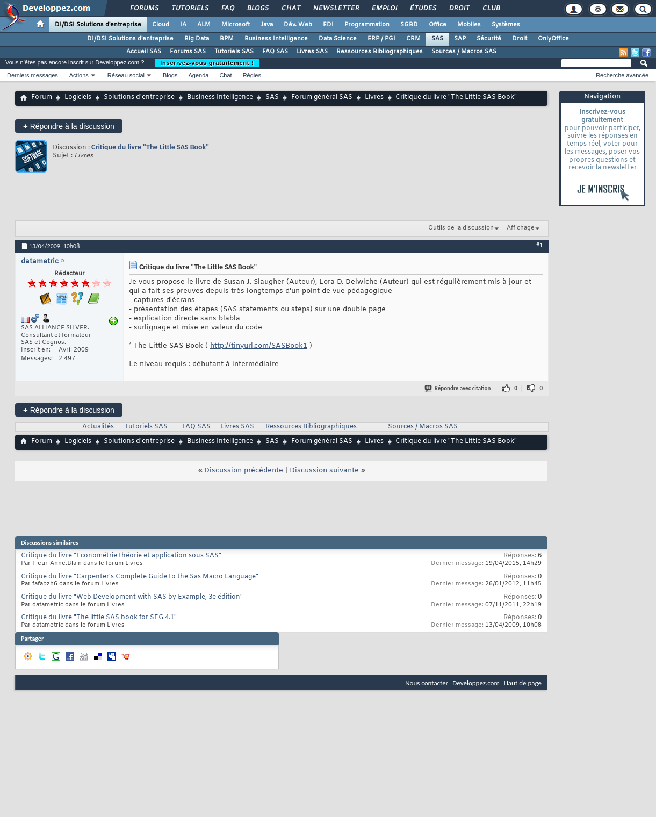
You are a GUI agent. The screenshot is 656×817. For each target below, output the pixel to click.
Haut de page (523, 683)
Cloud (160, 24)
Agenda (198, 75)
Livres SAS (312, 51)
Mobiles (469, 24)
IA (183, 24)
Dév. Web (298, 24)
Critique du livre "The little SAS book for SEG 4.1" (99, 617)
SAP (460, 38)
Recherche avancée (622, 75)
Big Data (196, 38)
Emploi (384, 8)
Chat (290, 8)
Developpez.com (476, 683)
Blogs (257, 8)
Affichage (521, 228)
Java (267, 24)
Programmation (367, 24)
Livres (374, 97)
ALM (204, 24)
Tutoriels (189, 8)
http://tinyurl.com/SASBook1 (258, 345)
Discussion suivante (324, 470)
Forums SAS (188, 51)
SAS (437, 38)
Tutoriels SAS (234, 51)
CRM (413, 38)
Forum (41, 97)
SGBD (409, 24)
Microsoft (235, 24)
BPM (227, 38)
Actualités (98, 426)
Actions (79, 75)
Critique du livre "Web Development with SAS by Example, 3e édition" (132, 597)
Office (437, 24)
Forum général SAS (321, 97)
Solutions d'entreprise (139, 97)
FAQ (227, 8)
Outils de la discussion (461, 228)
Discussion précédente (243, 470)
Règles (252, 75)
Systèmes (506, 24)
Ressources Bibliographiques (379, 51)
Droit (459, 8)
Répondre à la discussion (68, 126)
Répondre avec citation (458, 388)
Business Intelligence (276, 38)
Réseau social (126, 75)
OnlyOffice (553, 38)
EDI (328, 24)
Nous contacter (426, 683)
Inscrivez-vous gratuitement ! (207, 63)
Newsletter (335, 8)
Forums (143, 8)
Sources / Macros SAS (463, 51)
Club (490, 8)
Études (422, 8)
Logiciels (77, 97)
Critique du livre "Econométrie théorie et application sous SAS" (121, 555)
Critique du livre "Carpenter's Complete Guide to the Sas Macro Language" (139, 576)
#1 (539, 245)
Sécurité (489, 38)
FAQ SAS (275, 51)
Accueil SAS (143, 51)
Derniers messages (32, 75)
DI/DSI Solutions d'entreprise (98, 24)
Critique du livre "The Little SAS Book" (150, 147)
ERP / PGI (381, 38)
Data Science (338, 38)
